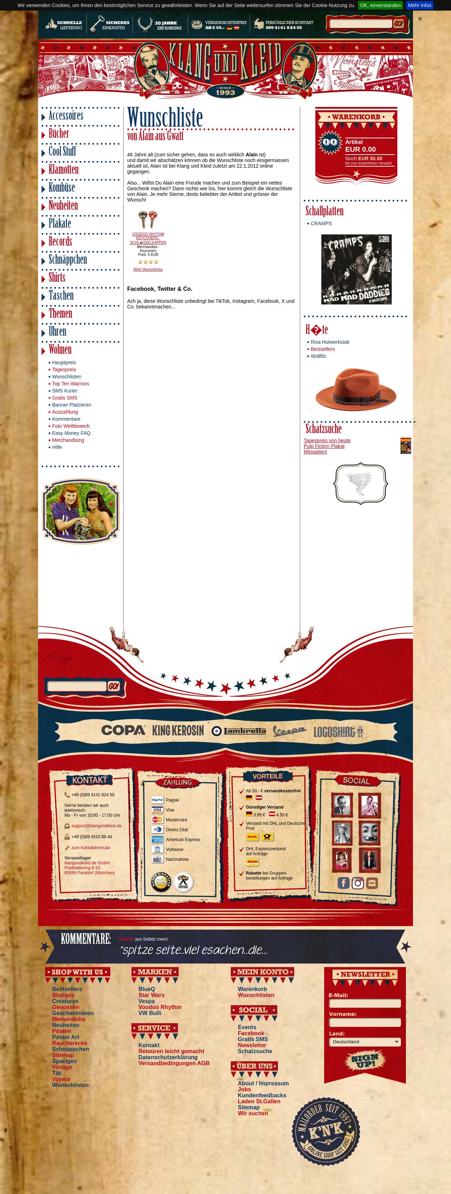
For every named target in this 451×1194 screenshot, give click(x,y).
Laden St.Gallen (259, 1101)
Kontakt (149, 1045)
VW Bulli (149, 1013)
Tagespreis (64, 369)
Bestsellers (323, 349)
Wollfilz (318, 356)
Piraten (61, 1031)
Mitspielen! (315, 452)
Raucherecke (69, 1043)
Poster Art (65, 1037)
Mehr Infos (419, 5)
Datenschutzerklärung (168, 1057)
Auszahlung (65, 412)
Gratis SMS (65, 398)
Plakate (60, 224)
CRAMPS (321, 223)
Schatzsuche (323, 430)
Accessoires (66, 116)
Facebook (251, 1033)
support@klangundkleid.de (97, 825)
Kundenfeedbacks (262, 1095)
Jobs (244, 1089)
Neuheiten (63, 206)
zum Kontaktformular (91, 847)
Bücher (59, 134)
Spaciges (64, 1061)
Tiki (57, 1073)
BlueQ (146, 989)
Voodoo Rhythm (159, 1007)
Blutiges (63, 995)
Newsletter (252, 1045)
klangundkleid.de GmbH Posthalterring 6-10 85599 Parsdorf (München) (89, 867)
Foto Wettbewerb (70, 426)
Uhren (57, 332)
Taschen (61, 296)
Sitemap (63, 1055)
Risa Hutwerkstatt (330, 342)
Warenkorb (252, 989)
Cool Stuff (62, 152)
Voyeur (61, 1079)
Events (247, 1027)
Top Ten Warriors (70, 383)
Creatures (65, 1001)
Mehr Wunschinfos (148, 269)
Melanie (126, 939)
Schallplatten (324, 212)
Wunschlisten (66, 376)
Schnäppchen (68, 260)
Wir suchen (253, 1113)
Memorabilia (68, 1019)
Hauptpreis (64, 362)
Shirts (57, 278)
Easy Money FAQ (71, 433)
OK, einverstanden (380, 5)
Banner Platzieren (71, 405)
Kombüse (62, 188)
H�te (316, 331)
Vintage (62, 1067)
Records (60, 242)
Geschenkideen (73, 1013)
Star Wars (151, 995)
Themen (60, 314)
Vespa (146, 1001)
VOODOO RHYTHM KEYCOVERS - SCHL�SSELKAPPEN (148, 238)
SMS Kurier (65, 391)
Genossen (65, 1007)
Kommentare (66, 419)
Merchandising (68, 440)
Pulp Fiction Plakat (324, 446)
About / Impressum (263, 1083)
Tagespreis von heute (327, 440)
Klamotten (64, 170)
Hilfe (57, 447)
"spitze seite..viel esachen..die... (193, 950)
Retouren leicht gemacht (171, 1051)
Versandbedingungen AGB (174, 1063)
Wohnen (60, 350)
